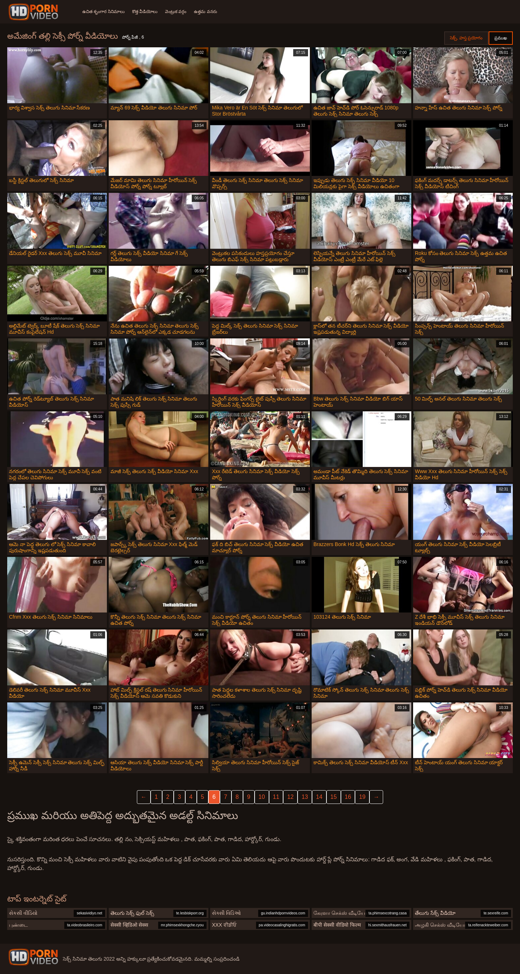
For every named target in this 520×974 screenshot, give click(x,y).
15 (333, 797)
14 (319, 797)
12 (290, 797)
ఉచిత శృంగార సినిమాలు (103, 11)
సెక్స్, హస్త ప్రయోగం (466, 37)
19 (362, 797)
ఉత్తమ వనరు (208, 11)
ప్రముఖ (500, 37)
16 (348, 797)
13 (305, 797)
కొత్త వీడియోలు (146, 11)
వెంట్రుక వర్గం (177, 11)
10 (262, 797)
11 (276, 797)
